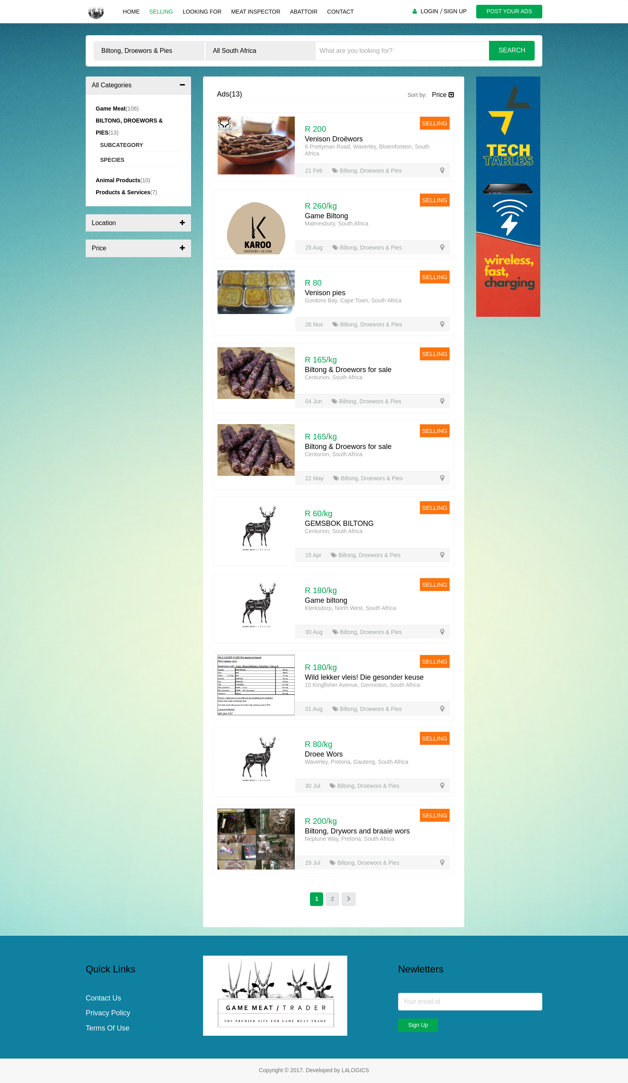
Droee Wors (324, 754)
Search (512, 50)
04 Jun (314, 401)
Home (131, 11)
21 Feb (314, 170)
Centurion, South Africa (333, 377)
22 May (315, 478)
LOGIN (429, 11)
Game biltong (326, 600)
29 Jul (313, 863)
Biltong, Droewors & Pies (367, 170)
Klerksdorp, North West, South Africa (350, 608)
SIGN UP (455, 11)
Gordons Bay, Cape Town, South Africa (353, 300)
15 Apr (314, 555)
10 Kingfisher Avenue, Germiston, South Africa (362, 685)
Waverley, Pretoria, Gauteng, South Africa (356, 762)
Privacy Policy (108, 1014)
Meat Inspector (255, 11)
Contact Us (103, 998)
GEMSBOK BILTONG (339, 523)
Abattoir (303, 11)
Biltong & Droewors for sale (348, 370)
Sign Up (418, 1025)
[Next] (349, 899)
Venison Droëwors (334, 139)
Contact (340, 11)
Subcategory (121, 145)
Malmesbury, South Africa (336, 223)
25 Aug (314, 247)
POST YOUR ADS (509, 11)
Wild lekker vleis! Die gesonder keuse (365, 677)
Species (112, 160)
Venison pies (325, 293)
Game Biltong (326, 216)
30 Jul (313, 786)
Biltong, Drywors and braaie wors (358, 831)
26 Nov (314, 324)
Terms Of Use (108, 1029)
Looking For (201, 11)
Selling (161, 11)
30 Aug (314, 632)
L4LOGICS (355, 1070)
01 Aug (314, 709)
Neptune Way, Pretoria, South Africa (349, 838)
